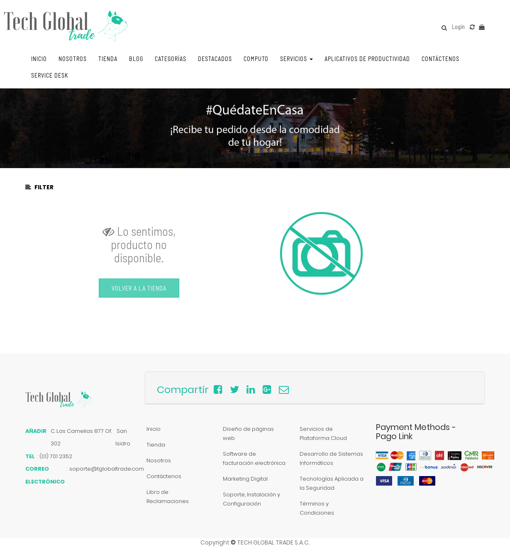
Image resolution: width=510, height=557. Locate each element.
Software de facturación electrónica (254, 458)
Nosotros (158, 460)
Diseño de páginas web (248, 433)
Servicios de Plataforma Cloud (323, 433)
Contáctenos (163, 476)
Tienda (155, 445)
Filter (39, 187)
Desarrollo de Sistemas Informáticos (331, 458)
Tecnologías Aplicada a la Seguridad (332, 483)
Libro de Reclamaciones (167, 496)
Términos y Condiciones (317, 508)
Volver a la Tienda (139, 288)
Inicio (153, 429)
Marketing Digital (245, 479)
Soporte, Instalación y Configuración (251, 499)
